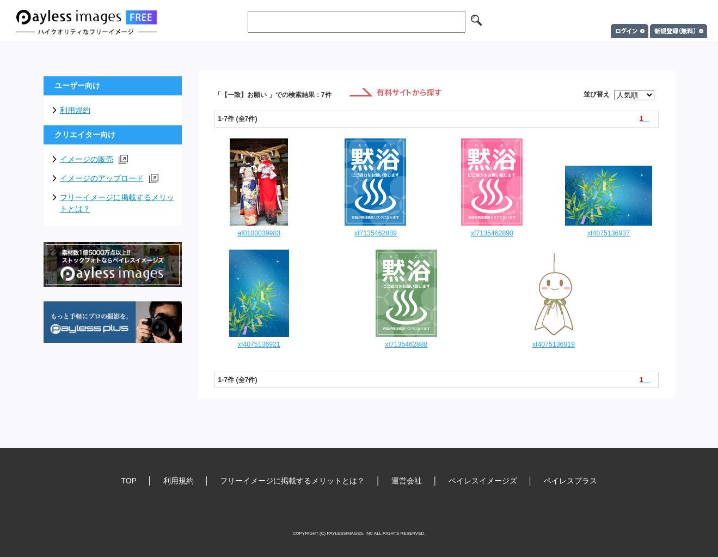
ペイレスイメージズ (483, 480)
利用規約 (75, 110)
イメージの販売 (94, 159)
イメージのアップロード (109, 178)
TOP (129, 480)
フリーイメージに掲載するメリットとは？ (117, 203)
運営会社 (406, 480)
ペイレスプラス (570, 480)
